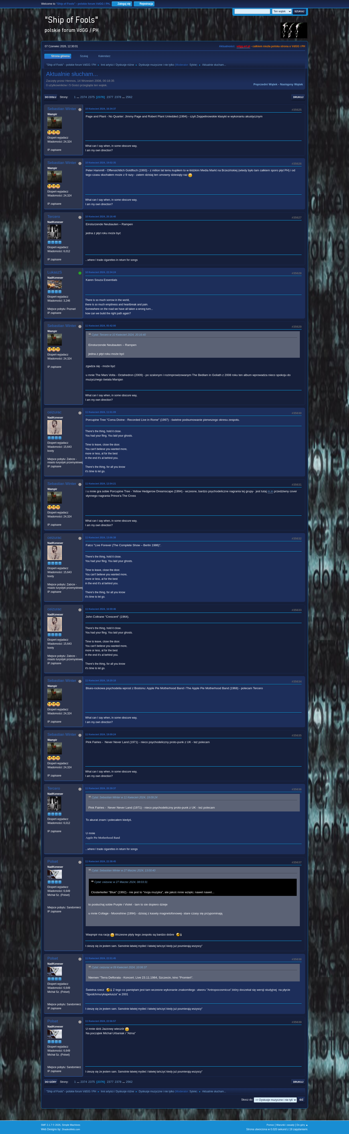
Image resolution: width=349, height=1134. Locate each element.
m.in (270, 491)
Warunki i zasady (285, 1125)
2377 (110, 97)
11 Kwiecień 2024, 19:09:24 (100, 734)
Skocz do (246, 1099)
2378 (118, 97)
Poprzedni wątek (265, 84)
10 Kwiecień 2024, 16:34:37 (100, 108)
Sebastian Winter (61, 109)
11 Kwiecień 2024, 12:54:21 (100, 483)
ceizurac (54, 412)
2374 (83, 97)
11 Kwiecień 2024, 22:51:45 (100, 958)
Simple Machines (71, 1125)
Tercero (53, 217)
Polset (52, 861)
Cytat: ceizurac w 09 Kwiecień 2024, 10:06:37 (119, 967)
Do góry (51, 1082)
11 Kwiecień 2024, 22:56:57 (100, 1021)
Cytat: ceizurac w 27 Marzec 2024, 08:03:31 (121, 882)
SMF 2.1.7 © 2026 (51, 1125)
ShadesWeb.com (71, 1129)
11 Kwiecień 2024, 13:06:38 (100, 537)
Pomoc (270, 1125)
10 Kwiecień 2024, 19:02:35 (100, 162)
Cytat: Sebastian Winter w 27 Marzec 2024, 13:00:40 (123, 870)
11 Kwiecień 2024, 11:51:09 (100, 412)
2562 (129, 97)
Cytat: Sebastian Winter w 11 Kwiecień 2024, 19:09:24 (124, 797)
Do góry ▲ (302, 1125)
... (78, 97)
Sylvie (193, 64)
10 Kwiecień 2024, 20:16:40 (100, 216)
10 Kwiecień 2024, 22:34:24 (100, 272)
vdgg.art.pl (243, 46)
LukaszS (54, 272)
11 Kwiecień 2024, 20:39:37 (100, 788)
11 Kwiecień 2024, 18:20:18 (100, 680)
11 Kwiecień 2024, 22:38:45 (100, 861)
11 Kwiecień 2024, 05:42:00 (100, 325)
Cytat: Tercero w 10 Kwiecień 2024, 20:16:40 (119, 334)
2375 (91, 97)
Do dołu (50, 97)
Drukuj (298, 97)
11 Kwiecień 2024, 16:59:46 (100, 609)
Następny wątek (291, 84)
